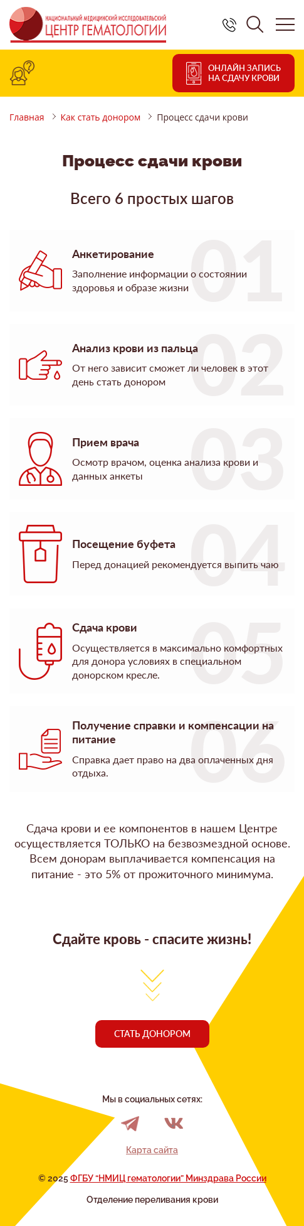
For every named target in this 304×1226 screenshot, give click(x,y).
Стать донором (152, 1033)
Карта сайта (152, 1150)
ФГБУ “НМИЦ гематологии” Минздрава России (168, 1178)
